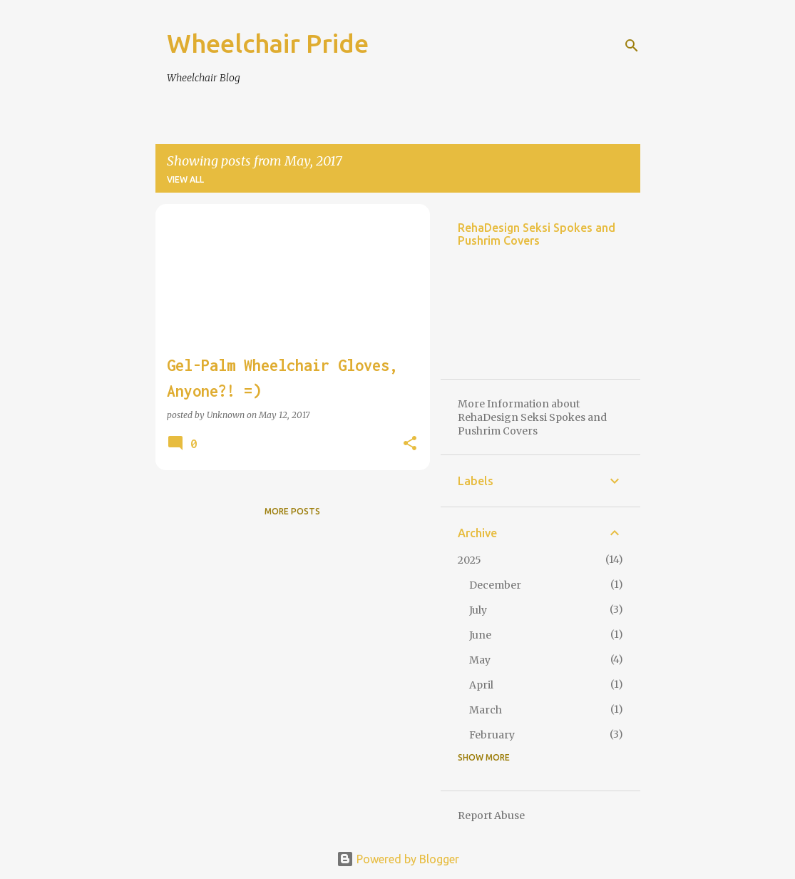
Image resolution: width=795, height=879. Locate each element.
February (492, 734)
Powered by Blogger (398, 859)
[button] (410, 444)
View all (185, 179)
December (495, 585)
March (485, 709)
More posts (292, 511)
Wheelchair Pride (268, 43)
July (478, 610)
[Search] (631, 46)
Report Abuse (491, 815)
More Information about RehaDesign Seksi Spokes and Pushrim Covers (532, 417)
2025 (469, 560)
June (480, 635)
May (480, 660)
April (481, 685)
